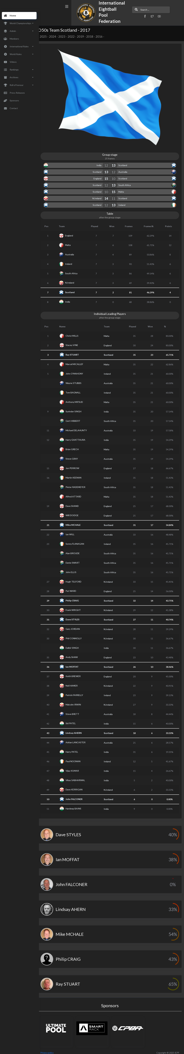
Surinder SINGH (77, 408)
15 (108, 176)
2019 (84, 36)
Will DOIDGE (75, 512)
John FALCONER (77, 796)
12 (108, 162)
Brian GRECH (75, 446)
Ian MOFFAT (75, 664)
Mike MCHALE (76, 522)
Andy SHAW (75, 654)
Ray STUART (75, 351)
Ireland (123, 202)
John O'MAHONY (77, 370)
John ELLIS (74, 569)
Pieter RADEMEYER (79, 484)
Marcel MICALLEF (77, 361)
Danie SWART (76, 559)
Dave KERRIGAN (77, 786)
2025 (47, 36)
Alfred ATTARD (77, 493)
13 (115, 162)
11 (115, 195)
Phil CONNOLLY (77, 635)
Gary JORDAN (76, 626)
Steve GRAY (75, 455)
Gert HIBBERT (76, 418)
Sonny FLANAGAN (78, 540)
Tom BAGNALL (76, 389)
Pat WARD (74, 588)
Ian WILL (73, 531)
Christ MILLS (75, 332)
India (100, 162)
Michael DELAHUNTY (79, 427)
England (99, 175)
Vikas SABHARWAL (78, 777)
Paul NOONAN (76, 758)
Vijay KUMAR (75, 767)
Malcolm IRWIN (76, 701)
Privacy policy (50, 1050)
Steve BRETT (75, 711)
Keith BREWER (76, 673)
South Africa (126, 182)
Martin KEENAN (77, 474)
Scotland (124, 162)
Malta (123, 189)
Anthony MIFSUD (77, 399)
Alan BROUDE (76, 550)
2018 (93, 36)
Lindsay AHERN (77, 730)
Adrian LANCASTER (79, 739)
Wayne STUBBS (77, 380)
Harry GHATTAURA (79, 436)
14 (108, 195)
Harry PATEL (75, 748)
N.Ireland (98, 195)
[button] (129, 16)
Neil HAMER (75, 682)
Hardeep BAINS (77, 805)
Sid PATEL (74, 720)
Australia (124, 169)
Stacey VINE (75, 342)
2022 (74, 36)
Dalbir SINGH (75, 644)
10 (115, 176)
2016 (102, 36)
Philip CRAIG (75, 597)
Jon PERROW (75, 465)
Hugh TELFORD (77, 578)
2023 (65, 36)
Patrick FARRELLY (77, 692)
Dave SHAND (75, 503)
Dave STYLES (76, 616)
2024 (56, 36)
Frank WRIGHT (76, 607)
